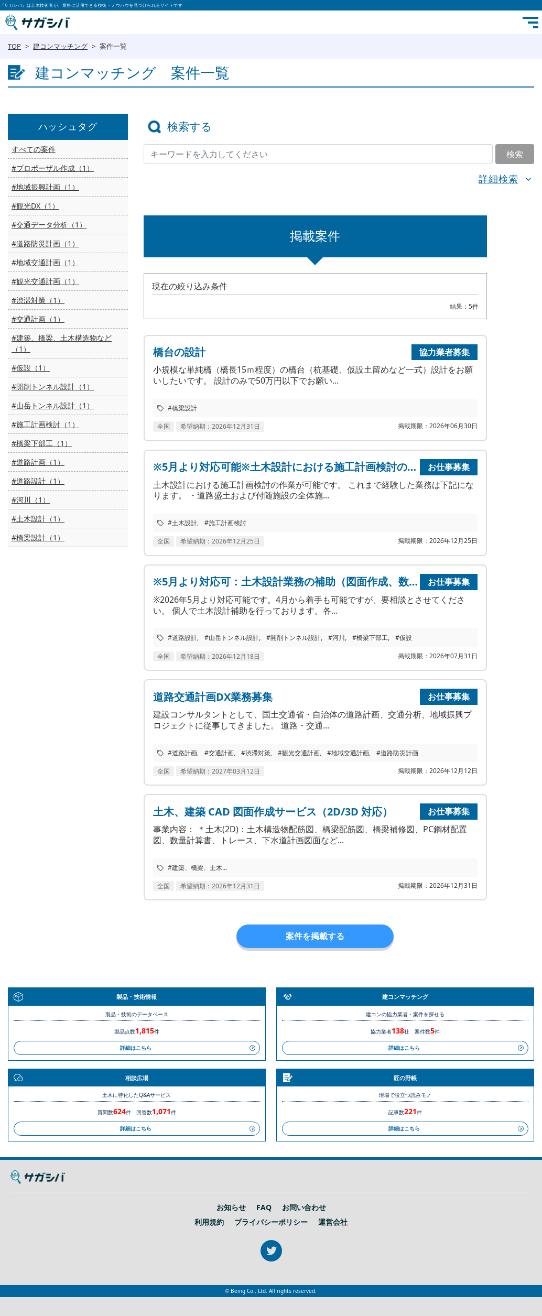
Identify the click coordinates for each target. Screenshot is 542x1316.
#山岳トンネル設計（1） (53, 405)
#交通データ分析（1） (49, 225)
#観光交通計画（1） (45, 281)
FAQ (264, 1207)
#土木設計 (182, 522)
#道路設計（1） (38, 481)
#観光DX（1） (35, 206)
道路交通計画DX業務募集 (213, 697)
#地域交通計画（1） (45, 262)
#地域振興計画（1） (45, 187)
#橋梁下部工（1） (42, 443)
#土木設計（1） (38, 519)
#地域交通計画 (348, 752)
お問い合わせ (304, 1207)
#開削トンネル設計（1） (53, 386)
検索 (514, 154)
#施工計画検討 (225, 522)
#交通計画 (219, 752)
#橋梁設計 (182, 408)
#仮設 (403, 637)
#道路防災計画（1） (45, 243)
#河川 (336, 637)
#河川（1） (31, 500)
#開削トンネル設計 (293, 637)
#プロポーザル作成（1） (53, 168)
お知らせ (231, 1207)
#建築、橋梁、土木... (197, 867)
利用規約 (209, 1222)
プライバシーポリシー (271, 1222)
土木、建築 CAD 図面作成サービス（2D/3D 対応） (273, 811)
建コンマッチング (60, 46)
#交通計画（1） (38, 319)
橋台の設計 (179, 352)
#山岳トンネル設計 (231, 637)
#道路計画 (182, 752)
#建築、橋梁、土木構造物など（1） (62, 343)
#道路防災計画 (397, 752)
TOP (14, 46)
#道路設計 (182, 637)
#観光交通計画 (299, 752)
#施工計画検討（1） (45, 424)
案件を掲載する (315, 936)
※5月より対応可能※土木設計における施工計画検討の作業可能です (285, 467)
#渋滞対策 (255, 752)
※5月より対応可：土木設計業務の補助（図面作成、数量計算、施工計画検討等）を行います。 (285, 581)
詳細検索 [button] (498, 178)
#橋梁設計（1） (38, 537)
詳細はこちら (135, 1047)
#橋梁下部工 (370, 637)
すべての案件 (34, 149)
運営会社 (333, 1222)
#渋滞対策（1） (38, 300)
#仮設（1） (31, 368)
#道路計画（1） (38, 462)
